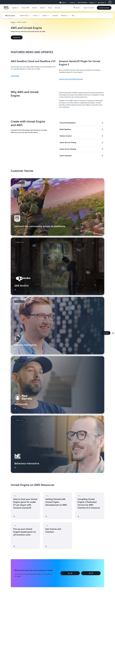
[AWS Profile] (110, 2)
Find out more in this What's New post (71, 79)
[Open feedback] (113, 333)
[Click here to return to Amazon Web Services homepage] (6, 8)
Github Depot (15, 76)
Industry (13, 22)
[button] (25, 7)
